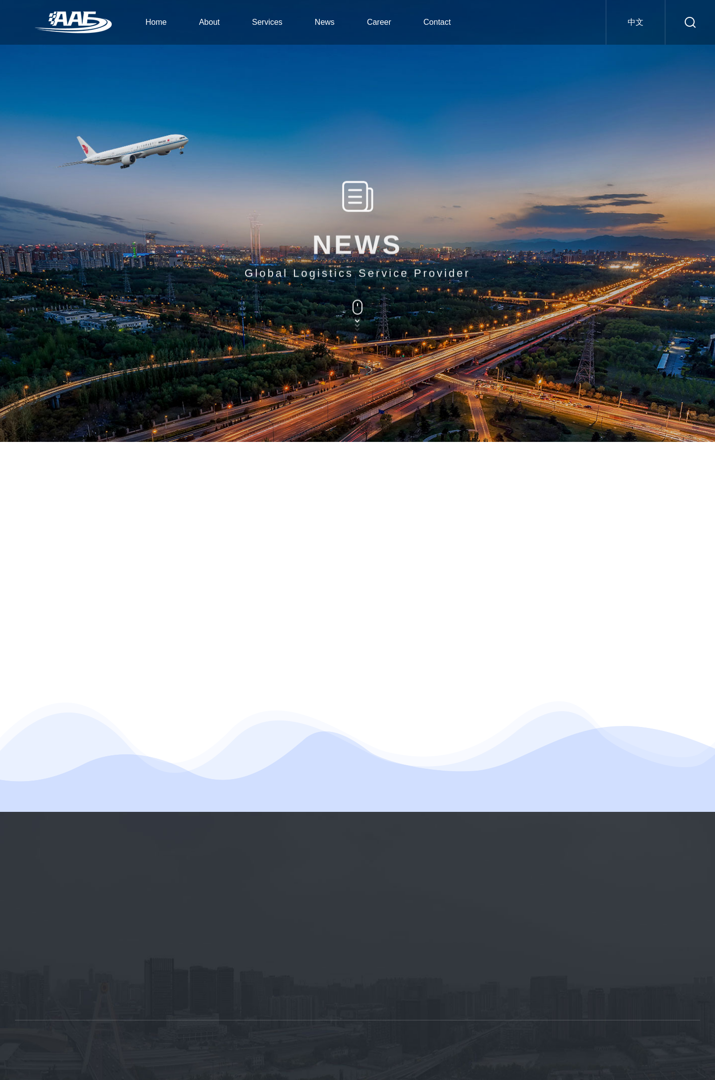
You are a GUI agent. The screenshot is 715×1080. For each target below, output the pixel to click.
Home (156, 22)
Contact (437, 22)
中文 (636, 22)
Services (267, 22)
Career (379, 22)
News (325, 22)
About (209, 22)
